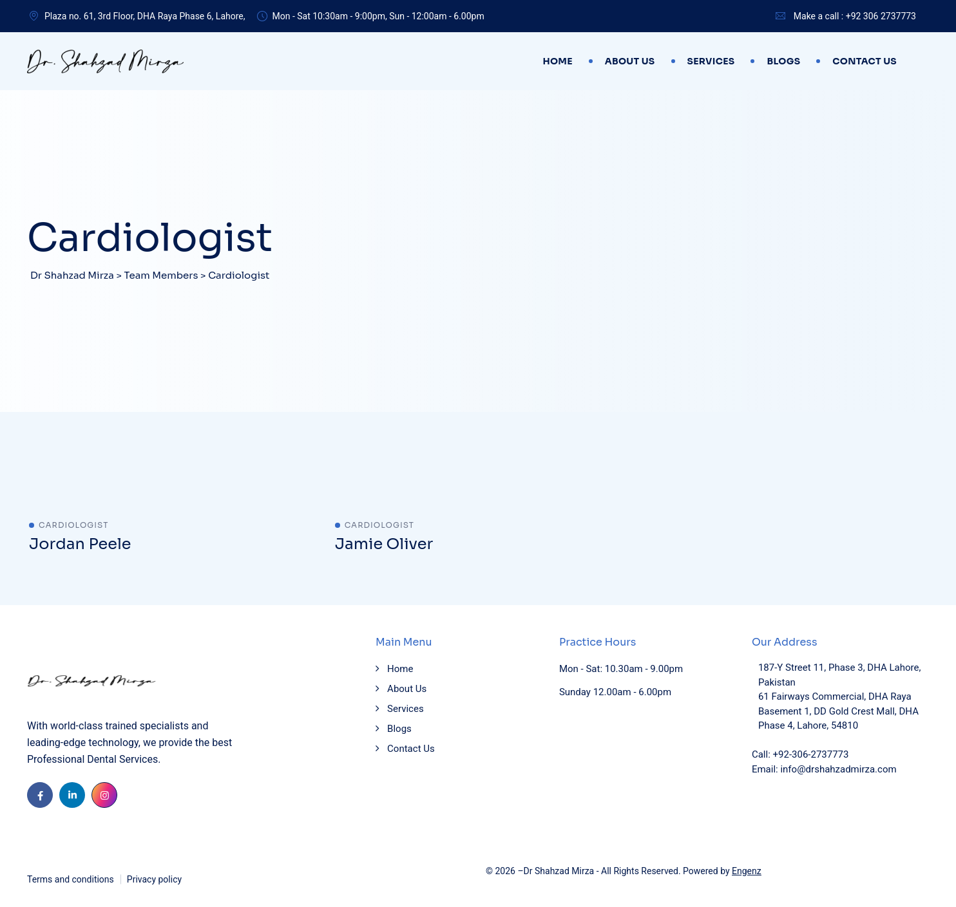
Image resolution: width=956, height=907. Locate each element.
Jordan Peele (80, 544)
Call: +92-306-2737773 (800, 754)
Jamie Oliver (384, 544)
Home (557, 61)
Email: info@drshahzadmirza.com (824, 769)
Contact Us (864, 61)
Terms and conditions (70, 879)
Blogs (783, 61)
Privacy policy (154, 879)
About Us (630, 61)
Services (711, 61)
